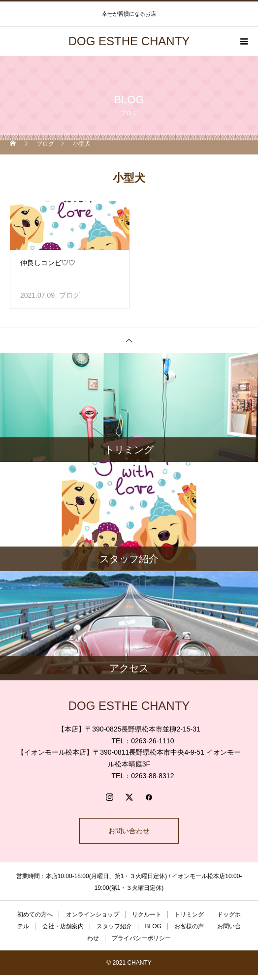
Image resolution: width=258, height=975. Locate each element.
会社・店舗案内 (63, 926)
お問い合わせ (129, 831)
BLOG (153, 926)
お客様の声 (189, 926)
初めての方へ (35, 914)
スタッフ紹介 (114, 926)
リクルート (146, 914)
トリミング (189, 914)
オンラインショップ (92, 914)
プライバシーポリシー (141, 938)
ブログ (69, 295)
